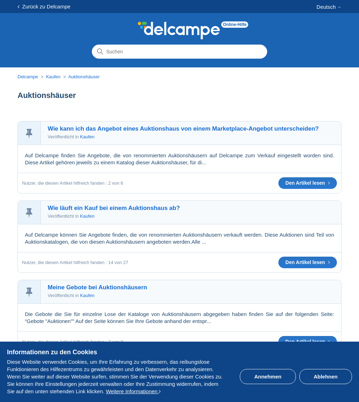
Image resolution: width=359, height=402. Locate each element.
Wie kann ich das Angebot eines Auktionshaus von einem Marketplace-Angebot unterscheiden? (183, 128)
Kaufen (53, 76)
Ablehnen (326, 377)
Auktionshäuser (84, 76)
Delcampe (28, 76)
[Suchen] (179, 52)
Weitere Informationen (133, 391)
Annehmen (268, 377)
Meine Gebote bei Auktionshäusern (97, 287)
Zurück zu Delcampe (44, 6)
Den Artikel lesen (307, 183)
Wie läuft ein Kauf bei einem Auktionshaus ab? (114, 208)
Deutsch (329, 7)
